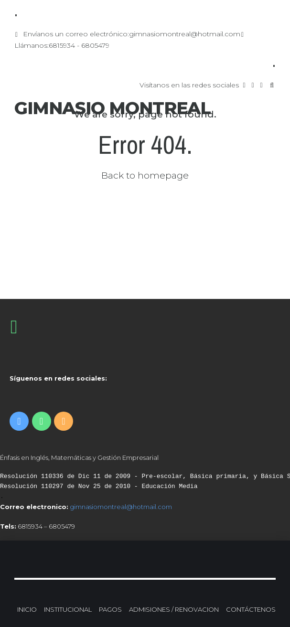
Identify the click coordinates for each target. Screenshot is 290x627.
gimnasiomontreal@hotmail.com (121, 506)
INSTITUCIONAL (68, 609)
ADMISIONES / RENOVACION (174, 609)
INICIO (27, 609)
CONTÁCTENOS (251, 609)
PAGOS (110, 609)
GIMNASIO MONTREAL (112, 107)
